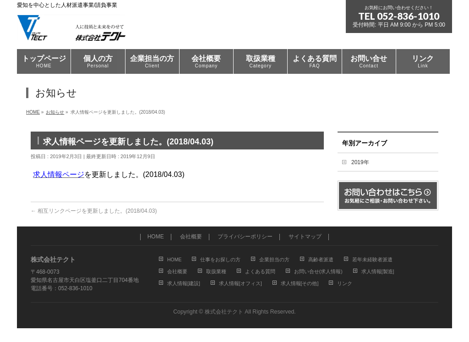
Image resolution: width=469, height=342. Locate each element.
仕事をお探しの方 (220, 259)
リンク (344, 283)
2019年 (360, 162)
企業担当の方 (274, 259)
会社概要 (191, 237)
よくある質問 (260, 271)
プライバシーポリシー (245, 237)
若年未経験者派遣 (372, 259)
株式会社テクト (224, 312)
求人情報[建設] (183, 283)
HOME (155, 237)
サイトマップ (305, 237)
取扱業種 (216, 271)
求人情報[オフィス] (240, 283)
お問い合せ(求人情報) (318, 271)
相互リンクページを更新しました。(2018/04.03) (94, 211)
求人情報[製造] (377, 271)
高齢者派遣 (320, 259)
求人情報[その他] (300, 283)
